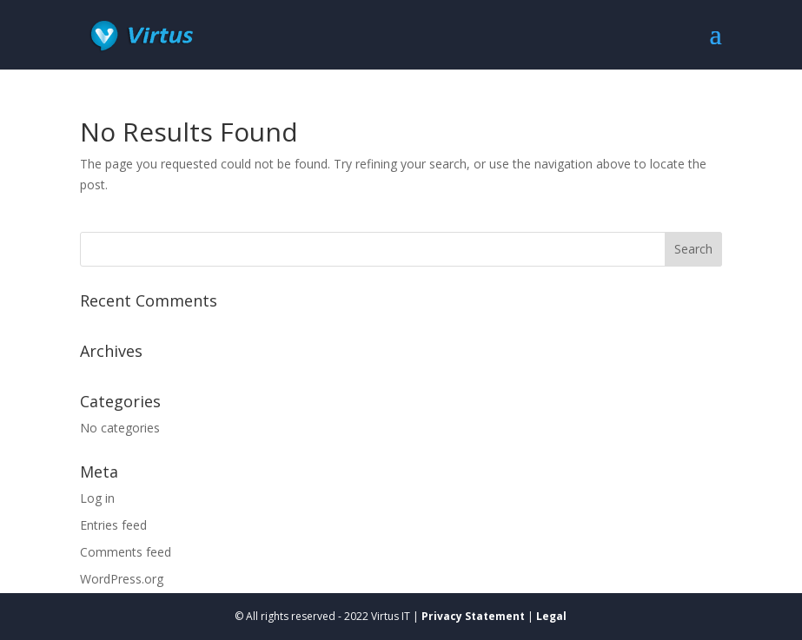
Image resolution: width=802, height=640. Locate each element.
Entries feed (113, 525)
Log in (97, 498)
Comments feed (125, 552)
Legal (551, 616)
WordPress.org (121, 579)
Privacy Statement (473, 616)
